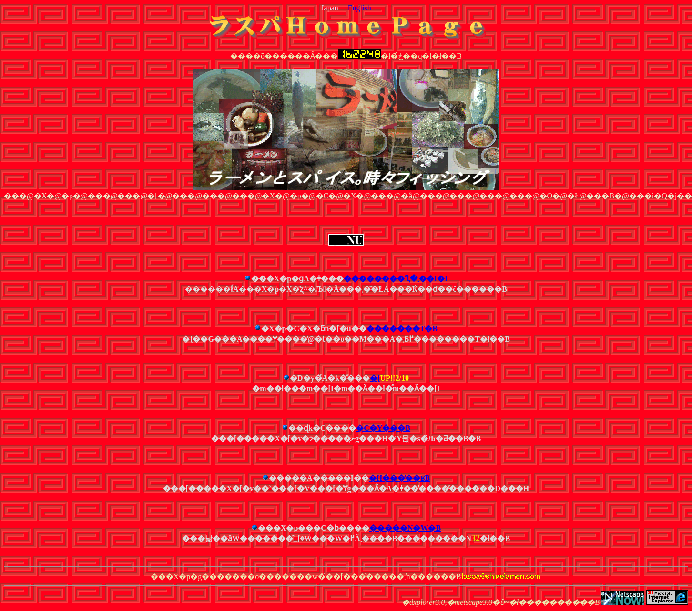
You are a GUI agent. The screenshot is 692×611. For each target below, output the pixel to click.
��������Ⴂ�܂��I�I (396, 279)
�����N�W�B (405, 528)
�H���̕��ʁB (399, 478)
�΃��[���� (375, 378)
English (359, 8)
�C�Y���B (383, 428)
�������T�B (402, 329)
